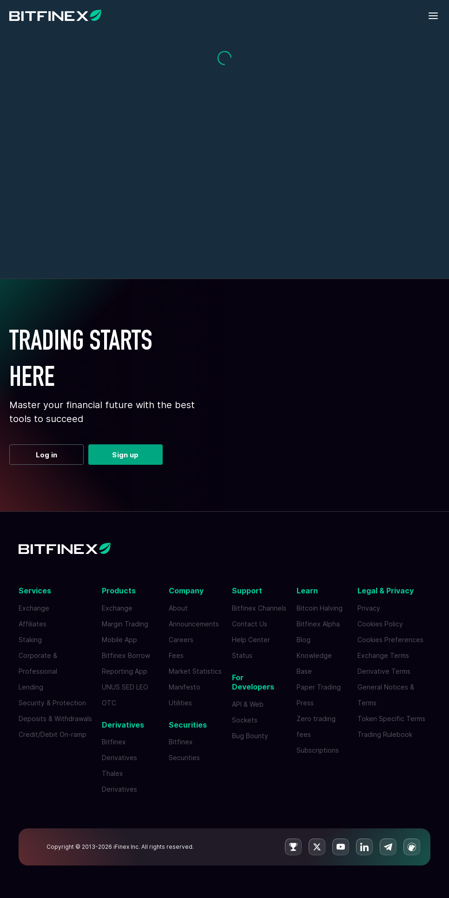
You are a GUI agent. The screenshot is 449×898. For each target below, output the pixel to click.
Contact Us (249, 624)
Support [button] (247, 590)
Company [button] (186, 590)
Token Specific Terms (391, 718)
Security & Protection (52, 703)
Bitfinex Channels (259, 608)
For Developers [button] (253, 682)
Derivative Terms (383, 671)
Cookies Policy (380, 624)
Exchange (34, 608)
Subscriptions (318, 750)
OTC (109, 703)
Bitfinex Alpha (318, 624)
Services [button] (35, 590)
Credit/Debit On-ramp (52, 734)
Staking (30, 640)
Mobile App (119, 640)
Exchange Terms (383, 655)
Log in (47, 454)
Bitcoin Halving (320, 608)
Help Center (251, 640)
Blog (303, 640)
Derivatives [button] (123, 724)
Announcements (194, 624)
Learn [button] (307, 590)
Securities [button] (188, 724)
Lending (31, 687)
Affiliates (32, 624)
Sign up (125, 454)
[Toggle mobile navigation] (434, 16)
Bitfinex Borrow (126, 655)
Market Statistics (195, 671)
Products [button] (119, 590)
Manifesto (184, 687)
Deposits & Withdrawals (55, 718)
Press (305, 703)
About (178, 608)
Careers (181, 640)
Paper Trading (319, 687)
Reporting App (124, 671)
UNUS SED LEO (125, 687)
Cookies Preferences (390, 640)
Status (242, 655)
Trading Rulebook (384, 734)
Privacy (368, 608)
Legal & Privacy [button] (385, 590)
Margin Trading (125, 624)
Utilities (180, 703)
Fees (176, 655)
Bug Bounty (250, 736)
